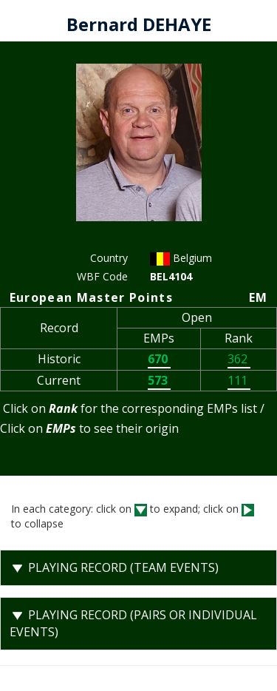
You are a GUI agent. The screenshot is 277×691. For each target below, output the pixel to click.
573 (159, 380)
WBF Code (102, 276)
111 (239, 380)
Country (109, 258)
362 (239, 359)
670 (159, 359)
